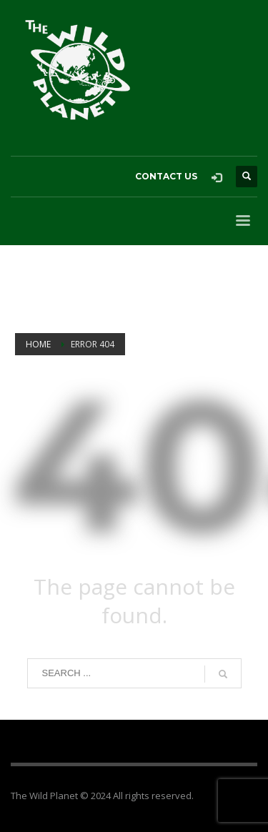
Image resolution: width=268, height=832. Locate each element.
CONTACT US (166, 176)
